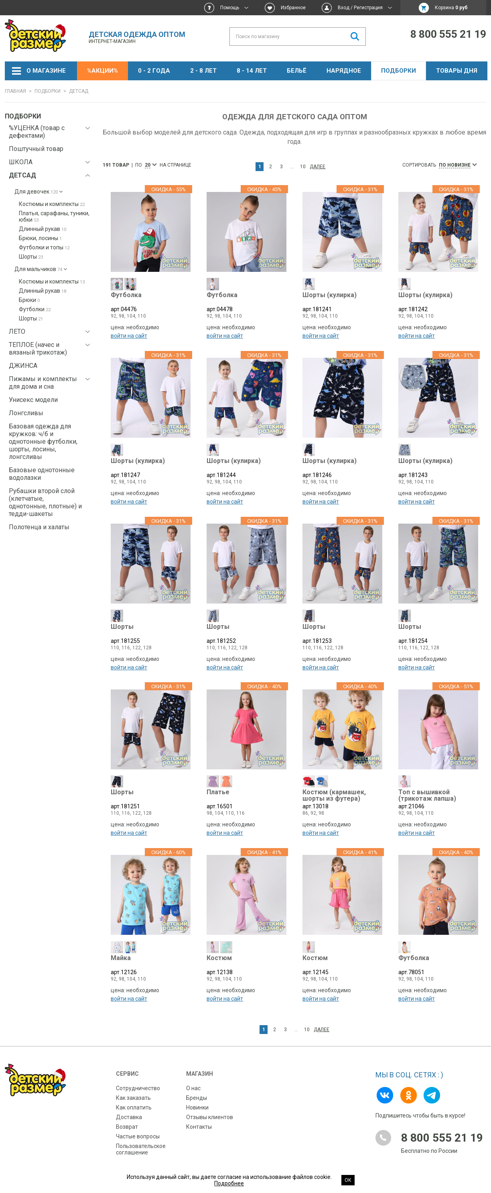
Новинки (197, 1102)
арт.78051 (438, 963)
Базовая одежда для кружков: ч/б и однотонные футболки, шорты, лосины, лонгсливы (43, 441)
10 (303, 166)
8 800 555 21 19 (448, 34)
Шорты (31, 256)
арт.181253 (342, 634)
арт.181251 (151, 798)
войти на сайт (129, 338)
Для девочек (38, 191)
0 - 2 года (154, 70)
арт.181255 (151, 634)
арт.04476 (151, 304)
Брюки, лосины (40, 238)
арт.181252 (246, 634)
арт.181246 (342, 469)
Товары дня (456, 70)
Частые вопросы (138, 1131)
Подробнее (229, 1183)
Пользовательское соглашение (141, 1143)
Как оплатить (134, 1102)
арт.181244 (246, 469)
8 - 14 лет (252, 70)
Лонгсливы (26, 413)
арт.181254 (438, 634)
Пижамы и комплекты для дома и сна (43, 382)
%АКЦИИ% (102, 70)
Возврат (127, 1121)
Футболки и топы (44, 247)
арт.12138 (246, 963)
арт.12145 (342, 963)
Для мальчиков (40, 269)
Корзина (451, 7)
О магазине (46, 70)
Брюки (29, 300)
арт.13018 (342, 798)
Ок (348, 1180)
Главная (15, 91)
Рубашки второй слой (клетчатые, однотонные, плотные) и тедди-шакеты (45, 502)
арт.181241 (342, 304)
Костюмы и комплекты (52, 204)
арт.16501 (246, 798)
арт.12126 (151, 963)
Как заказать (133, 1092)
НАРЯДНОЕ (344, 70)
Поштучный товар (36, 149)
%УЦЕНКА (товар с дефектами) (37, 131)
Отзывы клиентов (209, 1111)
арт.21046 (438, 798)
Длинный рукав (42, 229)
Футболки (35, 309)
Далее (317, 166)
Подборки (398, 70)
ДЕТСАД (22, 175)
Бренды (196, 1092)
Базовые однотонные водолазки (42, 473)
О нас (193, 1082)
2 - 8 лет (203, 70)
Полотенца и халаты (39, 527)
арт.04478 (246, 304)
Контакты (199, 1121)
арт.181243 (438, 469)
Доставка (129, 1111)
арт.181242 (438, 304)
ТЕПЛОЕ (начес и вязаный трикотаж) (38, 348)
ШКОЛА (20, 162)
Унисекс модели (33, 400)
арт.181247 (151, 469)
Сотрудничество (138, 1082)
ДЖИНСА (23, 365)
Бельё (296, 70)
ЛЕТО (17, 331)
